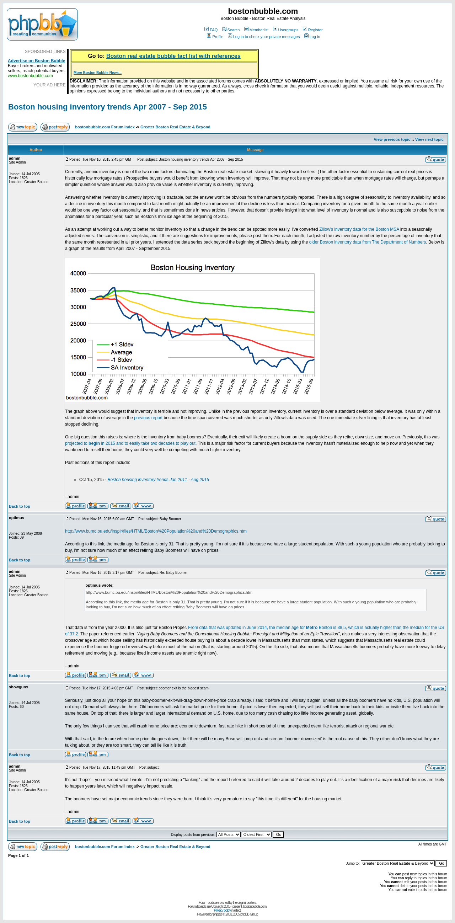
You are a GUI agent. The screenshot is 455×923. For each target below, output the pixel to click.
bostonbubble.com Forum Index (104, 127)
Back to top (19, 506)
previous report (148, 417)
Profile (215, 36)
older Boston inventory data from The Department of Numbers (367, 242)
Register (313, 30)
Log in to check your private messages (264, 36)
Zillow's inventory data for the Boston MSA (359, 229)
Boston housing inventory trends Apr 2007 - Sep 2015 (107, 106)
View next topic (429, 139)
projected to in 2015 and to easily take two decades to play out (130, 443)
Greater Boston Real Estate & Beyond (175, 127)
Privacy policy (222, 910)
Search (231, 30)
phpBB (217, 914)
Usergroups (286, 30)
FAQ (211, 30)
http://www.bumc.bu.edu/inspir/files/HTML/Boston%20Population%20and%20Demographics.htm (156, 531)
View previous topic (392, 139)
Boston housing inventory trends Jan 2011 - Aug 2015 (158, 479)
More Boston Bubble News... (98, 73)
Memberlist (256, 30)
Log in (312, 36)
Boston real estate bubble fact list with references (173, 56)
